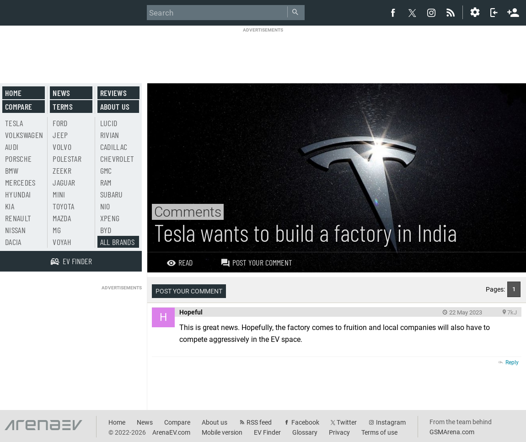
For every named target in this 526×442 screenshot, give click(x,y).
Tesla (14, 123)
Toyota (63, 206)
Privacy (339, 432)
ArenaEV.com (171, 432)
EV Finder (267, 432)
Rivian (109, 135)
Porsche (18, 159)
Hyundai (18, 194)
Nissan (15, 230)
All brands (117, 242)
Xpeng (110, 218)
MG (57, 230)
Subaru (111, 194)
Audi (11, 147)
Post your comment (256, 262)
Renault (18, 218)
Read (179, 262)
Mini (59, 194)
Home (13, 93)
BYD (106, 230)
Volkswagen (24, 135)
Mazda (62, 218)
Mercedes (20, 182)
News (61, 93)
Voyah (62, 242)
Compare (18, 106)
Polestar (67, 159)
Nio (105, 206)
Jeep (60, 135)
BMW (11, 170)
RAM (106, 182)
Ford (60, 123)
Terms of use (379, 432)
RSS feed (259, 422)
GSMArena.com (451, 432)
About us (115, 106)
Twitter (347, 422)
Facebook (305, 422)
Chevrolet (117, 159)
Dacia (13, 242)
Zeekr (62, 170)
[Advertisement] (263, 53)
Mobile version (222, 432)
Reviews (113, 93)
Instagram (391, 422)
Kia (9, 206)
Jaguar (64, 182)
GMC (106, 170)
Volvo (62, 147)
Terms (63, 106)
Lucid (109, 123)
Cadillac (114, 147)
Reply (512, 362)
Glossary (304, 432)
